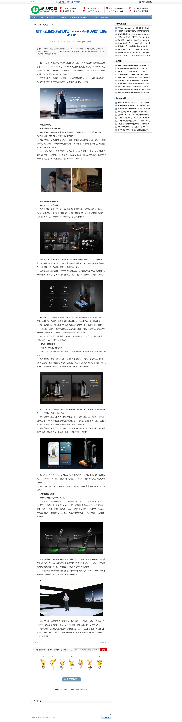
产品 (130, 9)
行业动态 (66, 8)
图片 (57, 650)
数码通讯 (145, 8)
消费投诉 (89, 8)
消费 (84, 9)
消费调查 (96, 8)
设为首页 (142, 2)
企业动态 (120, 11)
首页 (33, 17)
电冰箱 (138, 8)
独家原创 (73, 8)
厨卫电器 (145, 11)
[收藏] (84, 42)
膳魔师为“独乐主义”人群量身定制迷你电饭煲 (133, 80)
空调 (133, 11)
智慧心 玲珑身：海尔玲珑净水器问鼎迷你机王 (133, 92)
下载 (64, 650)
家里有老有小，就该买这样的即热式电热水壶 (133, 83)
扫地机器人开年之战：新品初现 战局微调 (132, 71)
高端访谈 (120, 8)
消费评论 (89, 11)
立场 (70, 690)
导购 (114, 8)
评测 (110, 11)
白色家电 (73, 17)
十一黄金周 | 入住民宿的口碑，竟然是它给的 (133, 112)
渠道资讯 (66, 11)
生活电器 (83, 17)
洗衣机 (138, 11)
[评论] (89, 42)
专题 (110, 8)
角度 (74, 690)
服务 (107, 9)
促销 (114, 11)
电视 (133, 8)
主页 (35, 25)
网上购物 (96, 11)
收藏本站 (149, 2)
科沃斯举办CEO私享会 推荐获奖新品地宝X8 (133, 130)
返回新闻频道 (72, 679)
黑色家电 (73, 11)
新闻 (61, 9)
